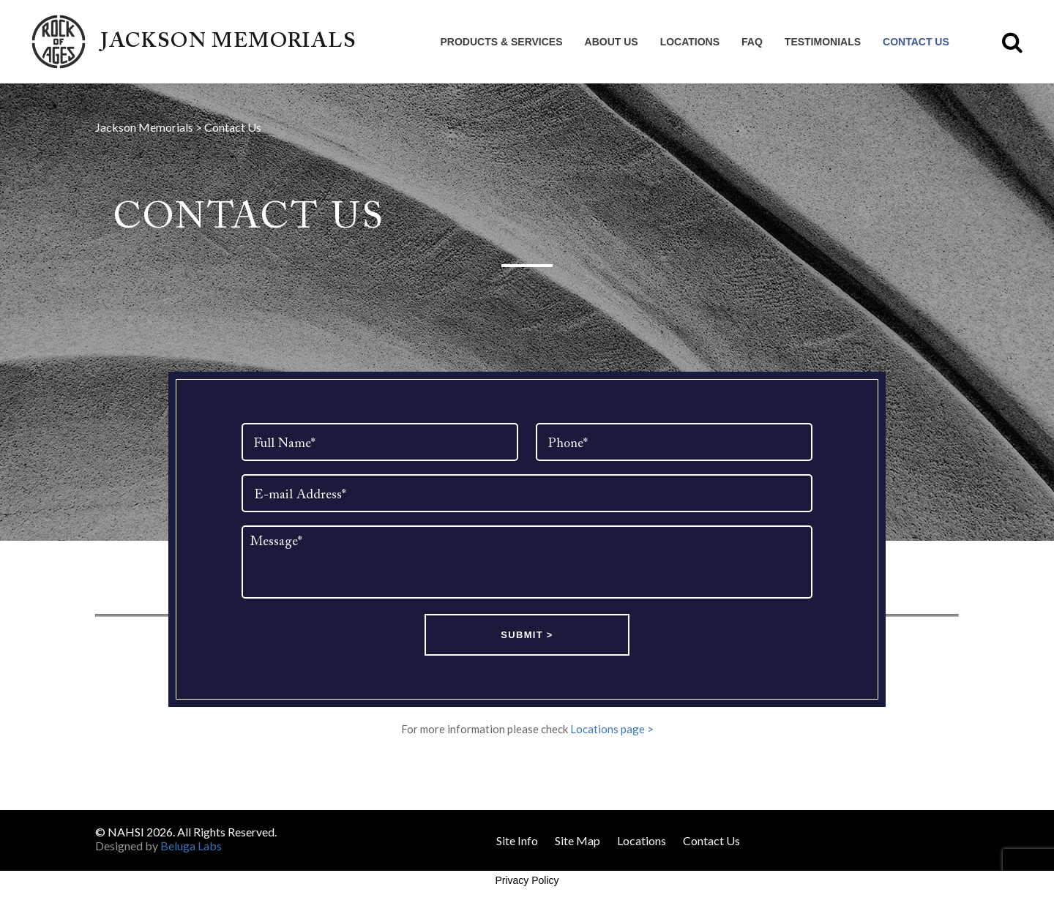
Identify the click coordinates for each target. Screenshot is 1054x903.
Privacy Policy (526, 880)
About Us (611, 42)
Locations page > (612, 728)
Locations (690, 42)
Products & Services (502, 42)
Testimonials (823, 42)
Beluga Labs (191, 846)
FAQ (752, 42)
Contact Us (916, 42)
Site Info (517, 840)
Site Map (577, 840)
